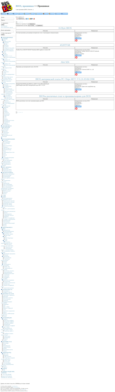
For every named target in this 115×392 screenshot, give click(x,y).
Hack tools (5, 354)
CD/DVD (6, 112)
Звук (5, 108)
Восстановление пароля (7, 27)
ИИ (4, 370)
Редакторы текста (7, 203)
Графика (5, 319)
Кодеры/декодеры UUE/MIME (6, 302)
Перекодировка (8, 214)
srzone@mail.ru (14, 386)
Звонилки (5, 300)
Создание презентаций (9, 223)
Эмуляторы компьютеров (5, 133)
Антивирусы (6, 290)
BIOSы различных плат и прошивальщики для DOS (65, 96)
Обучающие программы (9, 253)
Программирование (9, 231)
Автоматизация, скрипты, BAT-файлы (7, 93)
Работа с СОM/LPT (8, 308)
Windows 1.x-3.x (8, 56)
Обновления (7, 106)
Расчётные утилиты (9, 270)
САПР (5, 240)
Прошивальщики (7, 171)
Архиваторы (6, 183)
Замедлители (7, 102)
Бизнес (5, 224)
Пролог (5, 155)
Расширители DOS (8, 49)
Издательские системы (9, 200)
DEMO (5, 348)
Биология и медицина (8, 280)
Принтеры (6, 115)
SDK (6, 44)
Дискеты (5, 192)
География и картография (5, 278)
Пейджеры (6, 304)
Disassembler (7, 141)
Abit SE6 (65, 62)
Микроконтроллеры (9, 273)
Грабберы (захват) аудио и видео (7, 334)
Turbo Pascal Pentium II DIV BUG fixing (7, 98)
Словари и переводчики (9, 219)
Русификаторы (7, 86)
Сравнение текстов (8, 215)
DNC (6, 239)
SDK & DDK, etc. (7, 148)
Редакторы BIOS (7, 169)
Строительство (8, 247)
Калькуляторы (7, 257)
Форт (4, 151)
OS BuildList (6, 124)
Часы (4, 344)
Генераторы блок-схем (8, 152)
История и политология (9, 282)
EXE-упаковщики (7, 184)
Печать (6, 212)
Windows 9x (7, 60)
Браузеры (5, 296)
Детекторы (6, 361)
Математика (6, 256)
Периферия (7, 121)
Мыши (5, 111)
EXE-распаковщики (8, 185)
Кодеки (6, 338)
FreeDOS (6, 46)
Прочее (7, 100)
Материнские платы (9, 120)
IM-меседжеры (7, 299)
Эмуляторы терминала (8, 295)
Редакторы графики (9, 321)
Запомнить (4, 23)
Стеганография (7, 363)
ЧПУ (5, 236)
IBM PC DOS (7, 41)
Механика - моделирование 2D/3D (6, 242)
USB (5, 116)
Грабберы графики (8, 323)
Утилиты (6, 87)
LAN (4, 309)
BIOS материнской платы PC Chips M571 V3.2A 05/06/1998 (64, 79)
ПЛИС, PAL (7, 267)
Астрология (6, 276)
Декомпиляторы (7, 149)
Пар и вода (7, 235)
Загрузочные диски (8, 77)
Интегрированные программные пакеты (6, 199)
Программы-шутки (8, 349)
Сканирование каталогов (5, 181)
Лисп (4, 153)
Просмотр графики (9, 320)
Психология (7, 281)
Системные (8, 95)
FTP (4, 305)
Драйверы (5, 107)
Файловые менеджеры (8, 174)
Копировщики (6, 176)
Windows (5, 54)
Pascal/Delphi (6, 143)
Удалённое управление (9, 311)
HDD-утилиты (6, 191)
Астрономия (6, 274)
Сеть (5, 117)
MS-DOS (6, 42)
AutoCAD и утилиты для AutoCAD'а (7, 245)
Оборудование (8, 88)
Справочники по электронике (6, 269)
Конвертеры (7, 324)
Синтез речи (7, 336)
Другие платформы (9, 50)
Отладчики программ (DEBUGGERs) (7, 158)
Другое (6, 123)
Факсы (5, 312)
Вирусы (5, 367)
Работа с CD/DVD (9, 90)
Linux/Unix (6, 71)
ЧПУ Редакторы (9, 238)
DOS (4, 40)
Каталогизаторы (7, 175)
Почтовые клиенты (8, 297)
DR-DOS (6, 45)
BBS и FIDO (6, 307)
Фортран (5, 147)
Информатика (6, 230)
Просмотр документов (9, 211)
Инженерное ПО (7, 232)
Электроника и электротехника (6, 265)
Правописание (6, 220)
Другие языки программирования (6, 162)
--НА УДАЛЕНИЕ (6, 374)
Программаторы (8, 272)
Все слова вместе (6, 33)
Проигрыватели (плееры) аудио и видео (7, 329)
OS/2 (4, 52)
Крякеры (6, 355)
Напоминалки (6, 345)
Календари (6, 343)
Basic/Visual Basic (7, 145)
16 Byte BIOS (65, 28)
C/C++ (4, 144)
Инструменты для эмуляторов (6, 136)
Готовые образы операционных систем (6, 79)
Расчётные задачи (8, 234)
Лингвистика (6, 284)
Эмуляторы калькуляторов (5, 129)
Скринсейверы (7, 347)
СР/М (4, 73)
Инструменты (8, 96)
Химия (5, 263)
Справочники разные (8, 288)
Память (6, 119)
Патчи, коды (7, 360)
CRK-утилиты (7, 356)
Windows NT (7, 63)
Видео (5, 110)
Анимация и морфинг (9, 325)
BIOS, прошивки (25, 6)
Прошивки (6, 168)
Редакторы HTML (7, 204)
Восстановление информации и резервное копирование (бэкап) (7, 188)
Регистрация (4, 26)
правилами (24, 389)
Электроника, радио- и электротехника (7, 249)
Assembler (5, 140)
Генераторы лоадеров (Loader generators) (8, 358)
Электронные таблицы (8, 202)
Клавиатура (7, 113)
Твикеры (6, 85)
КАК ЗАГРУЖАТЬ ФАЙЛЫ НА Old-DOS (6, 376)
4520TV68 (65, 45)
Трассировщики (8, 160)
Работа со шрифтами (9, 218)
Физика (5, 261)
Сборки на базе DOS (9, 48)
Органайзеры (6, 221)
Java (4, 156)
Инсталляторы (8, 91)
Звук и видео (6, 327)
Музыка (6, 255)
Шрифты (6, 216)
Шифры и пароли (7, 292)
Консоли (5, 131)
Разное (5, 193)
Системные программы (9, 83)
